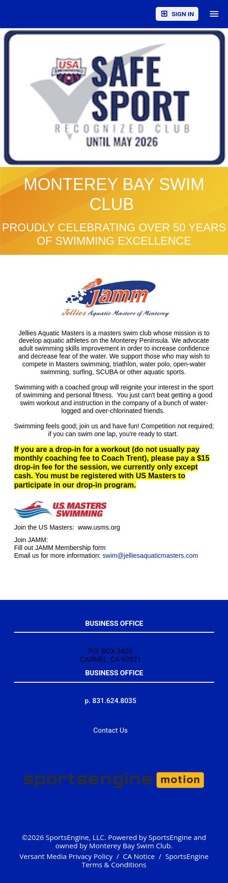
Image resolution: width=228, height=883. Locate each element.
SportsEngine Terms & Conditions (145, 860)
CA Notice (139, 856)
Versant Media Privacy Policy (66, 856)
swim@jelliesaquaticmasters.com (150, 555)
